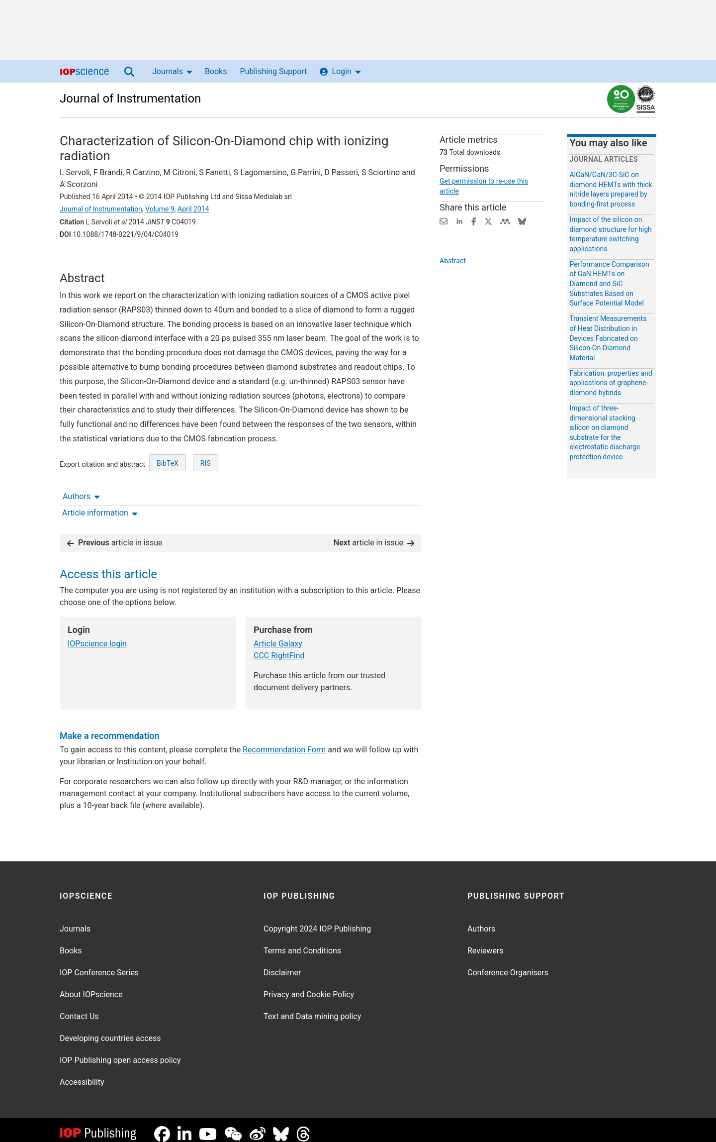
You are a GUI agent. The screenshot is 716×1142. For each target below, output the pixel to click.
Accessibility (82, 1074)
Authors (81, 262)
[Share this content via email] (444, 220)
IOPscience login (97, 635)
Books (216, 71)
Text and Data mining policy (312, 1008)
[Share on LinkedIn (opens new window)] (459, 220)
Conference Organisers (507, 964)
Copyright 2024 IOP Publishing (317, 921)
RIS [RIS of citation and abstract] (205, 500)
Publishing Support (273, 71)
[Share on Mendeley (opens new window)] (505, 220)
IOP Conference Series (99, 964)
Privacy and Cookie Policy (309, 986)
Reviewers (485, 942)
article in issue (115, 534)
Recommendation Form (284, 741)
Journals (172, 71)
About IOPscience (91, 986)
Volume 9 (160, 209)
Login (340, 71)
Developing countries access (110, 1030)
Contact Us (79, 1008)
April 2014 (193, 209)
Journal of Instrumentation (130, 98)
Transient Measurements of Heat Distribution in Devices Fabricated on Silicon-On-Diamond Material (607, 337)
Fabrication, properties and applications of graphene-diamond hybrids (610, 383)
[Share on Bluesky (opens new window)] (522, 220)
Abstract (453, 284)
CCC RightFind (279, 647)
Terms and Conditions (302, 942)
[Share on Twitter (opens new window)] (488, 220)
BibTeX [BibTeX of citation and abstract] (168, 500)
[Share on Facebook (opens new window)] (473, 220)
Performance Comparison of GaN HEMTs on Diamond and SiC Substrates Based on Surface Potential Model (609, 283)
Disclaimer (282, 964)
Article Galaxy (278, 635)
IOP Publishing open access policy (120, 1052)
